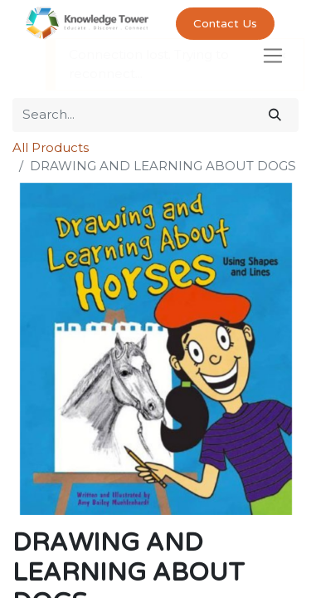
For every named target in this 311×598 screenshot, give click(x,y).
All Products (50, 147)
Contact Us (225, 24)
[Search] (275, 115)
